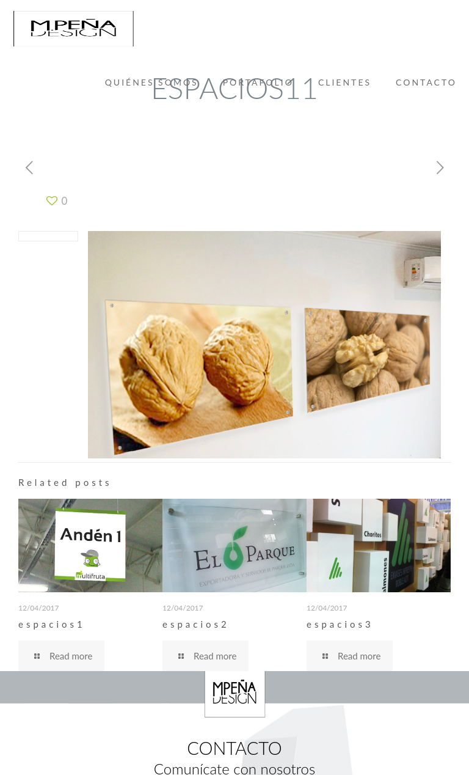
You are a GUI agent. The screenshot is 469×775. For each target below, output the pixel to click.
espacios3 (340, 624)
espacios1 (51, 624)
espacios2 (196, 624)
